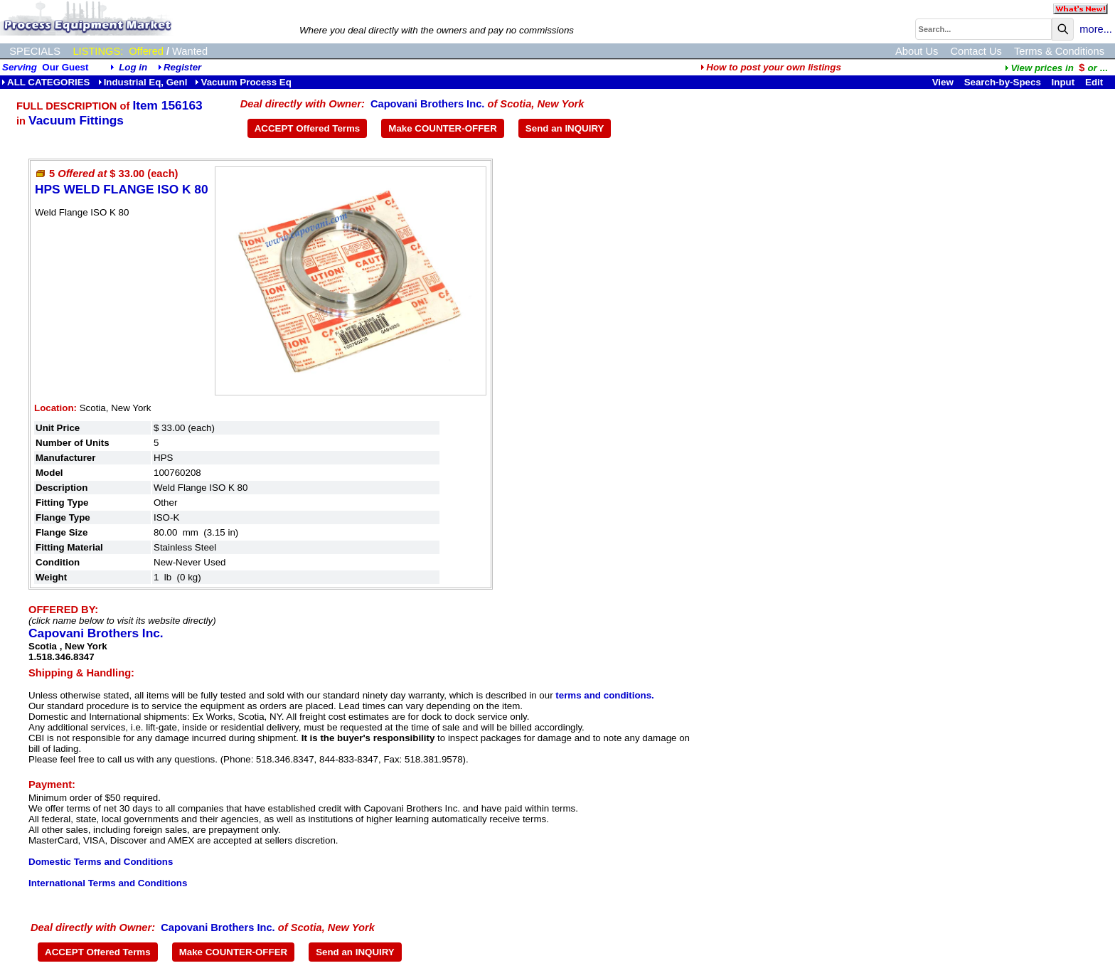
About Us (916, 51)
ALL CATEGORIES (45, 82)
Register (182, 67)
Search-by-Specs (1002, 82)
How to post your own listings (770, 67)
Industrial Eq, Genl (143, 82)
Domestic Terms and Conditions (100, 861)
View (943, 82)
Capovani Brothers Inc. (427, 104)
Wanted (190, 51)
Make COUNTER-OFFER (442, 128)
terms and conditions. (604, 695)
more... (1095, 29)
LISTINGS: (98, 51)
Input (1063, 82)
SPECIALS (34, 51)
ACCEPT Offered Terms (308, 128)
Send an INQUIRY (565, 128)
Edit (1095, 82)
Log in (133, 67)
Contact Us (976, 51)
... (1056, 68)
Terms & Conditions (1059, 51)
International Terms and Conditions (107, 883)
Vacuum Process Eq (243, 82)
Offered (146, 51)
